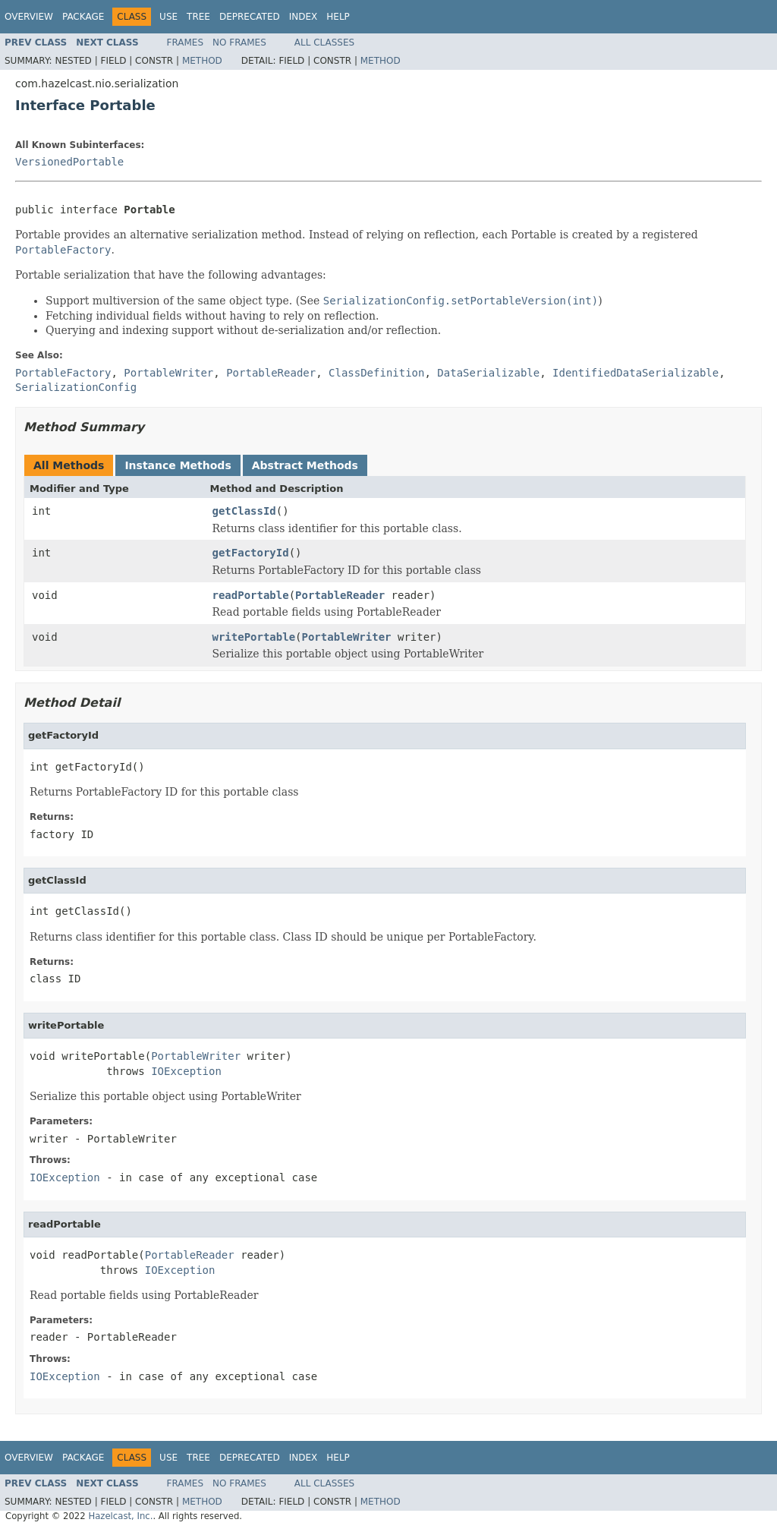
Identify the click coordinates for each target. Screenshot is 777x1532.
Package (83, 16)
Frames (185, 42)
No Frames (239, 42)
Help (338, 16)
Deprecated (249, 16)
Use (168, 16)
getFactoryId (250, 553)
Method (202, 60)
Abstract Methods (305, 465)
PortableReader (340, 595)
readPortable (250, 595)
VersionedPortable (69, 162)
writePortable (254, 637)
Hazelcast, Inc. (120, 1516)
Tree (198, 16)
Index (303, 16)
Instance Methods (177, 465)
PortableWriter (347, 637)
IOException (186, 1071)
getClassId (244, 511)
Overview (29, 16)
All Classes (324, 42)
